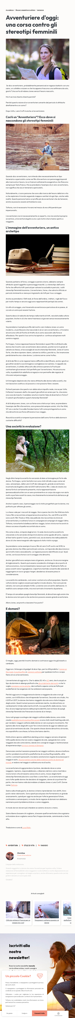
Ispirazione (40, 10)
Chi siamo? (9, 879)
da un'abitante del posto (48, 683)
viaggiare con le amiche (20, 686)
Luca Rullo (26, 827)
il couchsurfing (19, 672)
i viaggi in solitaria (34, 672)
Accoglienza (10, 10)
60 (48, 680)
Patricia (14, 785)
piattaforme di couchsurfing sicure (25, 720)
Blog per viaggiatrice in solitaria (25, 10)
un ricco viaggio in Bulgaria (32, 745)
